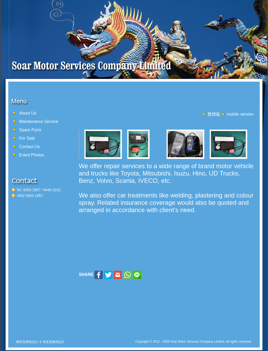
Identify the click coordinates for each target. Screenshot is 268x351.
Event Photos (31, 155)
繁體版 (214, 114)
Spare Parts (30, 130)
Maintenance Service (38, 121)
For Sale (27, 138)
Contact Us (29, 146)
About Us (27, 113)
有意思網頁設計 (54, 342)
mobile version (240, 114)
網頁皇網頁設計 (27, 342)
